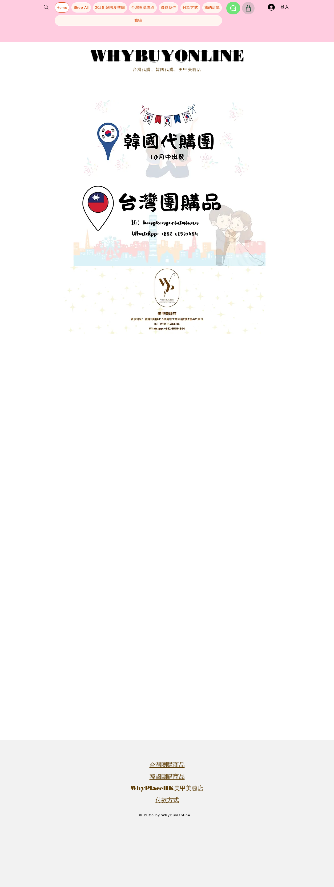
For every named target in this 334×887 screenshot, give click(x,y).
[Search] (46, 7)
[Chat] (233, 8)
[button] (12, 29)
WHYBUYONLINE (167, 55)
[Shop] (248, 8)
